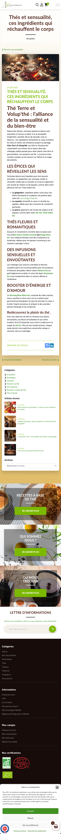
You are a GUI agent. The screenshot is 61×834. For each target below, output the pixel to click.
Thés (4, 663)
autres (4, 651)
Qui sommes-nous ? (10, 706)
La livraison (7, 702)
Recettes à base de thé (16, 390)
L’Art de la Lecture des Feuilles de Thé (31, 451)
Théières (5, 670)
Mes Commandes (9, 734)
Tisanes (5, 667)
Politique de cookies (20, 831)
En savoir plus (30, 510)
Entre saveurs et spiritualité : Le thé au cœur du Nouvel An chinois (37, 408)
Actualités (11, 374)
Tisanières (6, 674)
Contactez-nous (8, 694)
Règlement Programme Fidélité (15, 714)
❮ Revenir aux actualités (12, 49)
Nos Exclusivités (9, 655)
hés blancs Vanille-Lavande (25, 234)
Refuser (30, 818)
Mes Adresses (8, 737)
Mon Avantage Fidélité (11, 710)
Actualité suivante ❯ (50, 360)
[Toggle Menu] (58, 5)
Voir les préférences (30, 825)
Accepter (30, 811)
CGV (4, 698)
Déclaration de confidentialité (37, 831)
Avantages (11, 377)
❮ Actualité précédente (11, 360)
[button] (57, 787)
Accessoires (7, 678)
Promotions (7, 659)
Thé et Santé (12, 393)
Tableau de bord (9, 730)
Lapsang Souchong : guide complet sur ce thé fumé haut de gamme (37, 422)
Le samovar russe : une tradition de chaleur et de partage (37, 436)
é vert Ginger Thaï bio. (28, 198)
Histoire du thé (13, 383)
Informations (12, 387)
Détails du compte (9, 741)
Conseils (10, 380)
